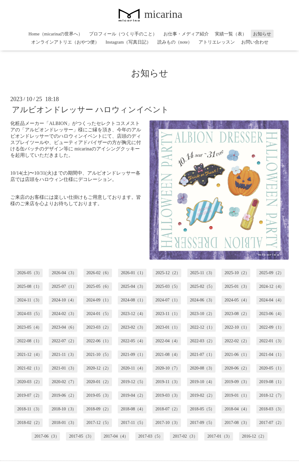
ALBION (58, 123)
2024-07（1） (168, 300)
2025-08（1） (29, 286)
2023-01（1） (168, 327)
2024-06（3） (202, 300)
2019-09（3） (237, 381)
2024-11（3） (29, 300)
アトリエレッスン (217, 42)
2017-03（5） (150, 436)
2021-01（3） (64, 368)
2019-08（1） (271, 381)
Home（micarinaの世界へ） (55, 33)
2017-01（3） (219, 436)
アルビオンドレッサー (49, 129)
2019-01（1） (237, 395)
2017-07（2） (271, 422)
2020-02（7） (64, 381)
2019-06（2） (64, 395)
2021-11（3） (64, 354)
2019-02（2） (202, 395)
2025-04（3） (133, 286)
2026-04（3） (64, 273)
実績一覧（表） (231, 33)
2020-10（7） (168, 368)
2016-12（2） (254, 436)
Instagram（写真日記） (128, 42)
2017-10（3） (168, 422)
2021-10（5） (98, 354)
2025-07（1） (64, 286)
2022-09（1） (271, 327)
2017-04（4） (116, 436)
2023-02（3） (133, 327)
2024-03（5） (29, 313)
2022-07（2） (64, 341)
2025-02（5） (202, 286)
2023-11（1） (168, 313)
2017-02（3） (185, 436)
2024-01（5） (99, 313)
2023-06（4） (271, 313)
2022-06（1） (98, 341)
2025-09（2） (271, 273)
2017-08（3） (237, 422)
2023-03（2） (98, 327)
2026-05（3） (29, 273)
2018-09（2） (98, 409)
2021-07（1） (202, 354)
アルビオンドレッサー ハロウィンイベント (90, 109)
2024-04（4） (271, 300)
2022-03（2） (202, 341)
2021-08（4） (168, 354)
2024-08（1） (133, 300)
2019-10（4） (202, 381)
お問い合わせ (254, 42)
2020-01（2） (99, 381)
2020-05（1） (271, 368)
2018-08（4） (133, 409)
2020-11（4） (133, 368)
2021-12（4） (29, 354)
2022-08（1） (29, 341)
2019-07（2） (29, 395)
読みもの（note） (174, 42)
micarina (149, 14)
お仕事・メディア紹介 (186, 33)
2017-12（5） (99, 422)
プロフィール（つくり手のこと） (123, 33)
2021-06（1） (237, 354)
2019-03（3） (168, 395)
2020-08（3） (202, 368)
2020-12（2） (99, 368)
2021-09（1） (133, 354)
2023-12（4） (133, 313)
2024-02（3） (64, 313)
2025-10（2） (237, 273)
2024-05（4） (237, 300)
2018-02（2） (29, 422)
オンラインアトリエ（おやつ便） (65, 42)
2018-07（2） (168, 409)
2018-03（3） (271, 409)
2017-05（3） (81, 436)
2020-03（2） (29, 381)
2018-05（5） (202, 409)
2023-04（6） (64, 327)
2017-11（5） (133, 422)
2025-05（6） (98, 286)
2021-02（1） (29, 368)
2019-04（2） (133, 395)
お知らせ (262, 33)
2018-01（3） (64, 422)
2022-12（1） (202, 327)
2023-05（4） (29, 327)
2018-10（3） (64, 409)
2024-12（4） (271, 286)
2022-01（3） (271, 341)
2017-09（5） (202, 422)
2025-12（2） (168, 273)
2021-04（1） (271, 354)
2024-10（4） (64, 300)
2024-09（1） (98, 300)
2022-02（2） (237, 341)
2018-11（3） (29, 409)
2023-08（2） (237, 313)
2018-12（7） (271, 395)
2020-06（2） (237, 368)
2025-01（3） (237, 286)
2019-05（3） (98, 395)
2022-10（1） (237, 327)
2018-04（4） (237, 409)
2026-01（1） (133, 273)
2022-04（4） (168, 341)
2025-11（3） (202, 273)
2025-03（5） (168, 286)
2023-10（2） (202, 313)
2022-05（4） (133, 341)
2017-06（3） (46, 436)
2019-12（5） (133, 381)
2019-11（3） (168, 381)
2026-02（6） (99, 273)
